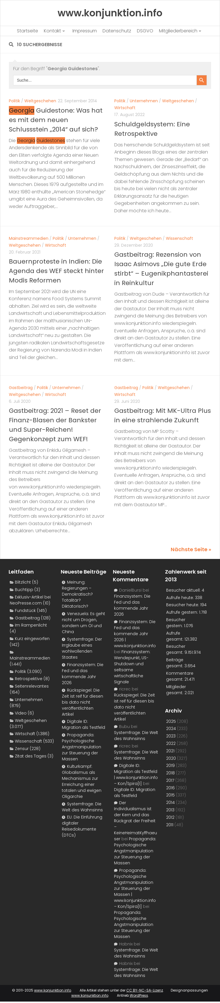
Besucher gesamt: (175, 649)
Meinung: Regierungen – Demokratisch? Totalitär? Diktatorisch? (77, 594)
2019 (170, 765)
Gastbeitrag (21, 387)
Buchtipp (24, 589)
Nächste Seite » (191, 549)
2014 (170, 802)
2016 (170, 788)
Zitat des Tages (30, 756)
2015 (170, 795)
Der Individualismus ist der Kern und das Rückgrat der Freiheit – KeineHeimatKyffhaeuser (135, 821)
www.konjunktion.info (52, 990)
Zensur (22, 748)
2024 (171, 728)
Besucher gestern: (175, 623)
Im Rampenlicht (31, 625)
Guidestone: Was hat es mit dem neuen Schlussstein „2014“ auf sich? (56, 120)
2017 (170, 780)
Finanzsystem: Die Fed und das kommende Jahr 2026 (82, 674)
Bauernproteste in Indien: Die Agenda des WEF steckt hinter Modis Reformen (56, 271)
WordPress (139, 995)
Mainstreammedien (28, 238)
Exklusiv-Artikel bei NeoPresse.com (30, 600)
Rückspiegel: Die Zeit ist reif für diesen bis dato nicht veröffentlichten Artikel (82, 702)
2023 (171, 736)
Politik (14, 101)
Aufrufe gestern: (182, 612)
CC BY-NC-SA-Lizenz (144, 990)
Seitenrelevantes (32, 686)
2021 (170, 751)
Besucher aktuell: (184, 590)
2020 (171, 758)
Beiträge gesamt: (175, 663)
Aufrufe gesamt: (175, 636)
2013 (170, 810)
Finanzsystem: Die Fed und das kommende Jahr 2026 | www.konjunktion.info (135, 634)
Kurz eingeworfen (32, 638)
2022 (171, 743)
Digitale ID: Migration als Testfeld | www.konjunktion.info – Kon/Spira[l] (136, 774)
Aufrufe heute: (180, 597)
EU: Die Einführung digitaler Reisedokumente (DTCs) (82, 826)
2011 (169, 825)
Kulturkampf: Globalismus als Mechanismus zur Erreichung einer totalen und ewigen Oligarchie (81, 781)
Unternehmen (144, 101)
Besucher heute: (183, 605)
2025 (171, 721)
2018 (170, 773)
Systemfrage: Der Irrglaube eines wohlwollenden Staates (82, 648)
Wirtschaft (124, 108)
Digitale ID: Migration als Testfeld (83, 724)
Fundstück (25, 610)
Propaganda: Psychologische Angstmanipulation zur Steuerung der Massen (81, 747)
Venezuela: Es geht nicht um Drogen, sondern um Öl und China (83, 623)
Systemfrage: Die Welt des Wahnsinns (82, 807)
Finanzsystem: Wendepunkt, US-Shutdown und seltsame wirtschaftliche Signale (132, 667)
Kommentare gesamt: (179, 676)
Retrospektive (28, 679)
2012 (170, 817)
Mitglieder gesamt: (176, 690)
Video (21, 713)
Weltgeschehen (40, 101)
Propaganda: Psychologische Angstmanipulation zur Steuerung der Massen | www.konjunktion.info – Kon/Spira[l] (135, 888)
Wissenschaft (179, 238)
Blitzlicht (23, 582)
